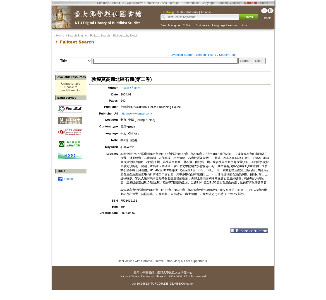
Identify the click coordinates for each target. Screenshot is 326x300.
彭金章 (136, 88)
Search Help (227, 54)
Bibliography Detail (125, 35)
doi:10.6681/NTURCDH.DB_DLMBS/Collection (163, 283)
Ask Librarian (171, 3)
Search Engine (77, 35)
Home (264, 3)
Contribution (190, 3)
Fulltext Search (100, 35)
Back (267, 18)
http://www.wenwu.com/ (136, 113)
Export (68, 178)
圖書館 (149, 272)
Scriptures (202, 25)
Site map (103, 3)
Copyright (208, 3)
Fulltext (187, 25)
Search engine (170, 25)
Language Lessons (224, 25)
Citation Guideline (229, 3)
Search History (206, 54)
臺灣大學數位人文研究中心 (174, 272)
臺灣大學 (139, 272)
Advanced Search (181, 54)
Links (243, 25)
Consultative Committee (143, 3)
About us (118, 3)
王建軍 (124, 88)
